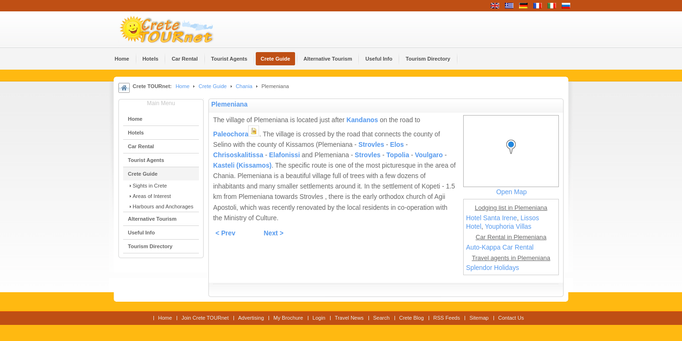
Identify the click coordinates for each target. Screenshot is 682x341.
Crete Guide (212, 86)
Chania (244, 86)
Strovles (371, 144)
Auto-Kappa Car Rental (500, 247)
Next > (274, 233)
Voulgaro (429, 155)
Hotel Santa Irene (491, 218)
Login (319, 318)
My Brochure (288, 318)
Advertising (251, 318)
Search (381, 318)
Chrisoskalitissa (238, 155)
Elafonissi (284, 155)
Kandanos (362, 120)
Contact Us (511, 318)
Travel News (349, 318)
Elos (397, 144)
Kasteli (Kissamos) (242, 165)
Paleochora (230, 134)
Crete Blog (411, 318)
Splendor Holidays (492, 267)
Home (182, 86)
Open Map (511, 192)
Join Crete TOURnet (205, 318)
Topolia (397, 155)
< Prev (225, 233)
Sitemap (478, 318)
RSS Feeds (446, 318)
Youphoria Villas (508, 226)
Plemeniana (229, 104)
